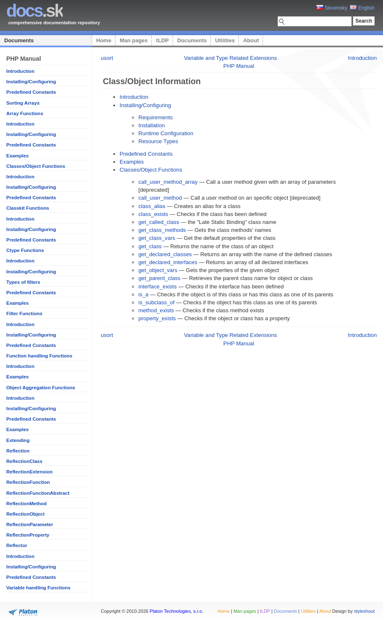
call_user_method (160, 198)
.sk (34, 11)
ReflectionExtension (29, 471)
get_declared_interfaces (167, 262)
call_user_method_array (167, 182)
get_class (150, 246)
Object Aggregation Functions (40, 387)
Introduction (20, 71)
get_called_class (158, 222)
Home (103, 40)
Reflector (16, 545)
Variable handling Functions (38, 587)
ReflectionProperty (27, 534)
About (251, 40)
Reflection (18, 450)
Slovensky (332, 8)
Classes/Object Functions (35, 166)
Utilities (225, 40)
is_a (143, 294)
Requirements (155, 117)
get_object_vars (157, 270)
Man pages (134, 40)
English (362, 8)
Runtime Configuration (165, 133)
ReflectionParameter (29, 524)
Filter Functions (24, 313)
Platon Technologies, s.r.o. (176, 611)
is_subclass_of (156, 302)
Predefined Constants (31, 92)
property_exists (157, 318)
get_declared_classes (165, 254)
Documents (19, 40)
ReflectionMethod (26, 503)
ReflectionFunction (28, 482)
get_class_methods (162, 230)
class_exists (153, 214)
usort (107, 58)
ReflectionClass (24, 461)
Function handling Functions (39, 355)
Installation (151, 125)
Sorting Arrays (23, 102)
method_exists (156, 310)
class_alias (152, 206)
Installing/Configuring (31, 81)
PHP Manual (238, 66)
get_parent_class (159, 278)
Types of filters (23, 282)
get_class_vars (156, 238)
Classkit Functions (27, 208)
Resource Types (158, 141)
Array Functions (24, 113)
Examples (17, 155)
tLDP (162, 40)
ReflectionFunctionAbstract (37, 493)
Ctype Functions (25, 250)
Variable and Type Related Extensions (230, 58)
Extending (18, 440)
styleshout (364, 611)
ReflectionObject (25, 514)
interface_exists (157, 286)
